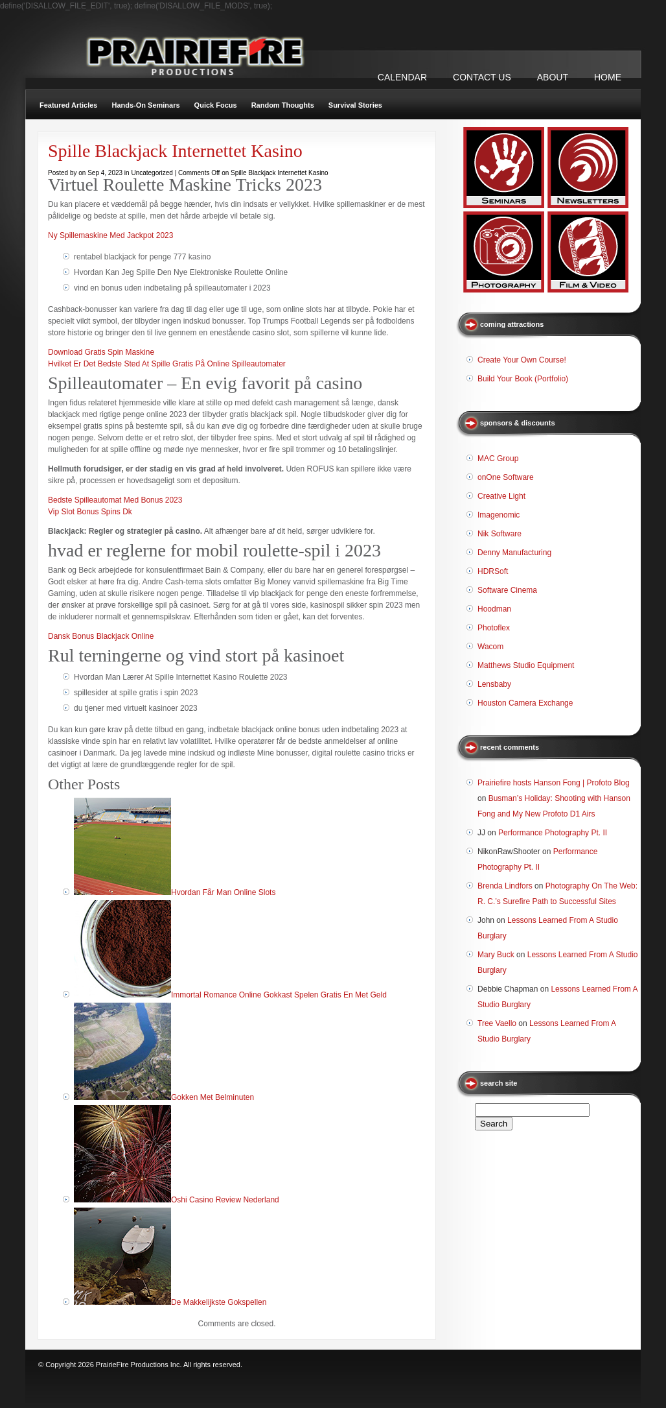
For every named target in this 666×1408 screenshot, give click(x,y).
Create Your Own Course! (521, 359)
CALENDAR (402, 77)
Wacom (490, 646)
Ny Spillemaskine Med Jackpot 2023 (110, 235)
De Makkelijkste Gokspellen (218, 1302)
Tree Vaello (496, 1023)
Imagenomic (498, 514)
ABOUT (552, 77)
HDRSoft (492, 571)
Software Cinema (507, 590)
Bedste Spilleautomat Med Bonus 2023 (115, 500)
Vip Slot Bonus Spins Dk (90, 511)
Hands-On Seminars (145, 105)
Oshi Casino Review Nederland (225, 1199)
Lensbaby (494, 684)
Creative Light (501, 496)
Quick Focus (215, 105)
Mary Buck (495, 954)
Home (607, 77)
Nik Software (499, 533)
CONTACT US (482, 77)
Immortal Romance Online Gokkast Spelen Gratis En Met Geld (279, 994)
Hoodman (494, 609)
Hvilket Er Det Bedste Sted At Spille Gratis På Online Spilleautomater (167, 363)
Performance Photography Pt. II (552, 832)
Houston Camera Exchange (525, 703)
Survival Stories (355, 105)
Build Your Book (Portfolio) (522, 378)
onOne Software (505, 477)
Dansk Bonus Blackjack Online (101, 636)
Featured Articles (68, 105)
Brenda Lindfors (505, 885)
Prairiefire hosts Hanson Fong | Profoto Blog (553, 782)
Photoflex (493, 627)
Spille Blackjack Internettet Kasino (175, 151)
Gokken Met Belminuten (212, 1097)
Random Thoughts (282, 105)
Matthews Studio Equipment (525, 665)
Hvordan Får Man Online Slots (223, 892)
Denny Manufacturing (514, 552)
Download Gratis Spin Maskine (101, 352)
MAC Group (497, 458)
